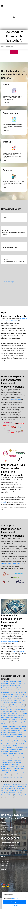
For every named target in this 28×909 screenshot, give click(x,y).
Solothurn (4, 795)
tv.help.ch (14, 651)
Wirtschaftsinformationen (8, 777)
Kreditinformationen (6, 760)
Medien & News (5, 859)
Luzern (6, 790)
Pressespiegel (4, 863)
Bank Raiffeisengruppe (16, 722)
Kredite (23, 758)
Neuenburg (13, 790)
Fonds (3, 749)
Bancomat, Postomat (15, 683)
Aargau (3, 784)
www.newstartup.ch (6, 563)
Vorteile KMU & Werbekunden (9, 847)
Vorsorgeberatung (17, 775)
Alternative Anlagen (11, 681)
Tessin (16, 795)
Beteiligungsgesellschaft (7, 737)
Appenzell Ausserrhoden (13, 784)
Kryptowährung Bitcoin (7, 762)
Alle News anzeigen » (9, 282)
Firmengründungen (21, 747)
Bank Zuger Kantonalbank (17, 732)
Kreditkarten (17, 760)
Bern (25, 786)
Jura (2, 790)
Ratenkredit (4, 766)
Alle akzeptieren (15, 902)
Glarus (14, 788)
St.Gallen (10, 795)
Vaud (3, 797)
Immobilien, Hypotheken (8, 754)
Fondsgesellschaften (12, 749)
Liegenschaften (5, 764)
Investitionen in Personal (16, 756)
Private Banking (15, 764)
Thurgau (21, 795)
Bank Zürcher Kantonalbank (9, 734)
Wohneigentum (21, 777)
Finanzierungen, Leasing (8, 747)
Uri (26, 795)
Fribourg (4, 788)
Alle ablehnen (15, 905)
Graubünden (20, 788)
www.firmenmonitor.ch (7, 565)
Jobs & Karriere (5, 861)
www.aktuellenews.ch (6, 401)
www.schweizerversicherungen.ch (9, 641)
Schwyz (19, 793)
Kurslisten (18, 762)
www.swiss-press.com (15, 399)
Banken (20, 734)
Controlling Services (11, 743)
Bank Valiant (13, 730)
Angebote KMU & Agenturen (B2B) (10, 845)
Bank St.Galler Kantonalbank (18, 726)
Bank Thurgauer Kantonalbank (10, 728)
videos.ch (21, 651)
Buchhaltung (9, 741)
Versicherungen (6, 775)
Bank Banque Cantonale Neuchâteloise (12, 696)
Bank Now (13, 720)
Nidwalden (20, 790)
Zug (12, 797)
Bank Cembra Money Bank (17, 705)
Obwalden (4, 793)
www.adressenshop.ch (17, 563)
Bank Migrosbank (15, 715)
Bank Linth (14, 713)
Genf (9, 788)
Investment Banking (6, 758)
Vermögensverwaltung (20, 773)
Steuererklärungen (6, 771)
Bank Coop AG (5, 707)
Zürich (16, 797)
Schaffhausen (12, 793)
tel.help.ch (3, 502)
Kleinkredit (16, 758)
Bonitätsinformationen (17, 739)
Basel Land (12, 786)
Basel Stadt (20, 786)
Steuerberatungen (19, 768)
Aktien (3, 681)
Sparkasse (9, 768)
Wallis (7, 797)
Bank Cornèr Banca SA (16, 707)
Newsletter (4, 850)
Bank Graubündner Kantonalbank (10, 711)
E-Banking (14, 745)
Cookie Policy (14, 898)
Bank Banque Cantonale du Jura (16, 694)
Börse (2, 741)
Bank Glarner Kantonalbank (17, 709)
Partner (3, 852)
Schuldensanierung (14, 766)
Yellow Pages (4, 865)
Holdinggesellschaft (15, 751)
